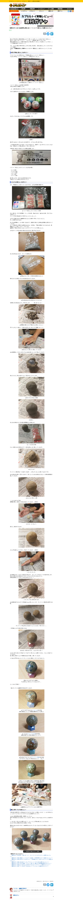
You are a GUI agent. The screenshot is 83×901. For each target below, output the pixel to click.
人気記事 (23, 8)
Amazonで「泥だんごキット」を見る (33, 851)
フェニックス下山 (31, 733)
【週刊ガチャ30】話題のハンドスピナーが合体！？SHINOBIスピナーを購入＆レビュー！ (32, 858)
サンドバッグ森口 (35, 757)
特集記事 (32, 8)
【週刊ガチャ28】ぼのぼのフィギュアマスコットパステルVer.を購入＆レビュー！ (30, 862)
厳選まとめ (51, 11)
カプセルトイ (32, 11)
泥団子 (51, 881)
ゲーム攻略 (51, 8)
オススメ (69, 8)
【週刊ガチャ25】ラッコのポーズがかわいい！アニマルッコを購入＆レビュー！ (30, 866)
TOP (10, 25)
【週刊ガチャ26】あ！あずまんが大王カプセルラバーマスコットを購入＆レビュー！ (31, 864)
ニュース (13, 8)
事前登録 (60, 8)
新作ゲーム (60, 11)
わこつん (36, 710)
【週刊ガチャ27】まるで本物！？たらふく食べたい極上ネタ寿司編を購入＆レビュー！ (31, 863)
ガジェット (41, 11)
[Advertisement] (31, 874)
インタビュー (41, 8)
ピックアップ (13, 11)
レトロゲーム (24, 11)
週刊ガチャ (18, 25)
